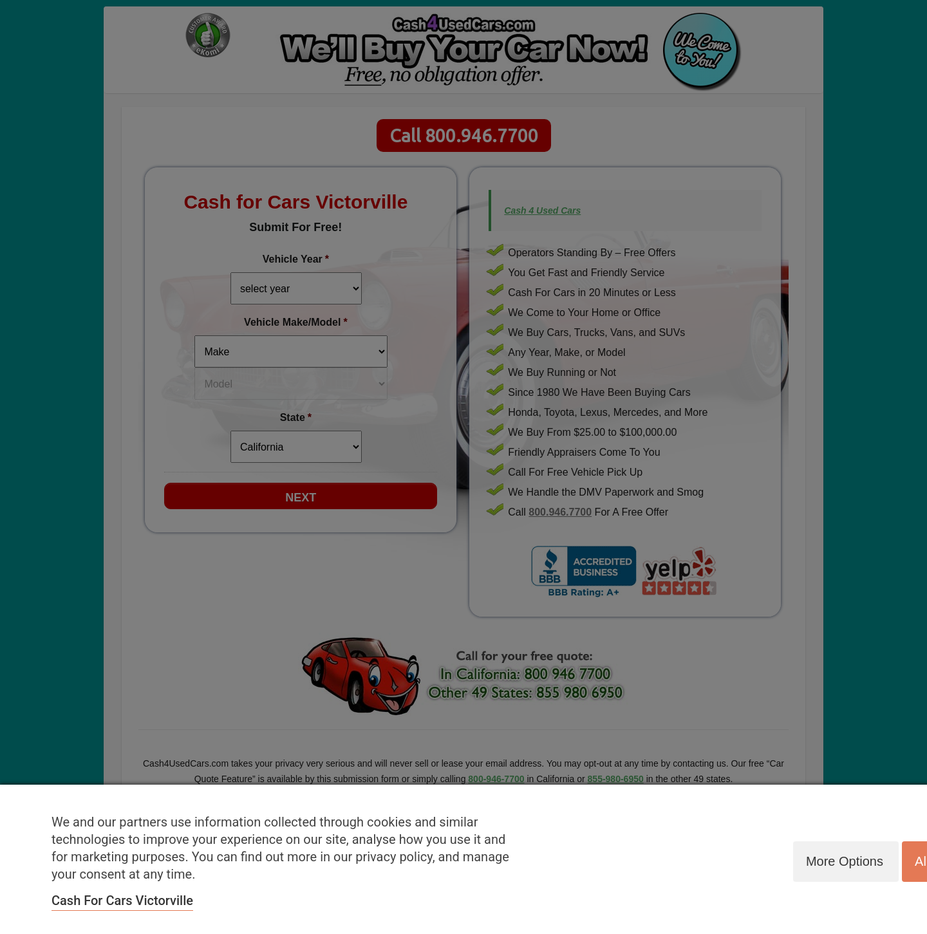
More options (843, 861)
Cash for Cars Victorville (122, 900)
